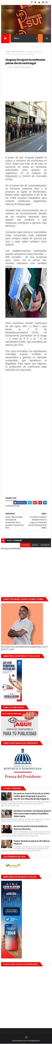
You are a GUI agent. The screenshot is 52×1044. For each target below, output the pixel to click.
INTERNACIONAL (18, 51)
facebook (45, 545)
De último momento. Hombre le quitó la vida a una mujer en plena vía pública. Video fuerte (32, 814)
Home (7, 51)
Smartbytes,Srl (33, 1041)
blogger (25, 545)
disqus (35, 545)
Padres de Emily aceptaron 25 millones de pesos (32, 842)
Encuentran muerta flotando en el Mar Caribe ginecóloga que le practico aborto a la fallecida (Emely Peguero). (32, 796)
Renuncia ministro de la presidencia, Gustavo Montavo (31, 828)
